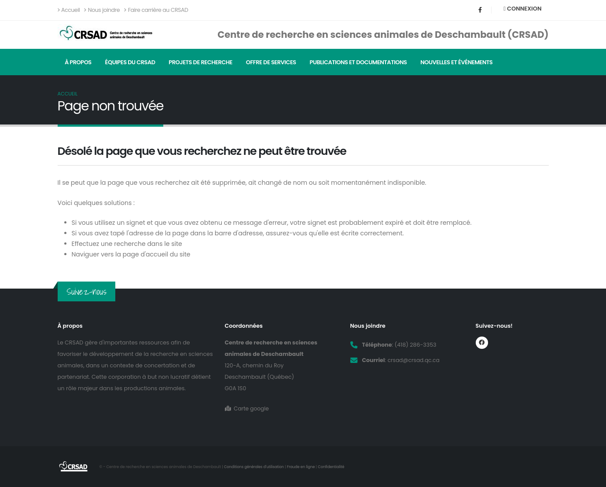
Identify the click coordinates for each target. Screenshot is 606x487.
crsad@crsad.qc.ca (414, 360)
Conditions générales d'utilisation (255, 466)
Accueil (69, 10)
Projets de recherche (200, 62)
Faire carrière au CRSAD (156, 10)
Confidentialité (335, 466)
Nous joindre (102, 10)
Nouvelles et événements (456, 62)
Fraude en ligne (303, 466)
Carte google (247, 408)
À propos (78, 62)
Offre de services (271, 62)
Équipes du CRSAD (130, 62)
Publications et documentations (358, 62)
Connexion (522, 8)
